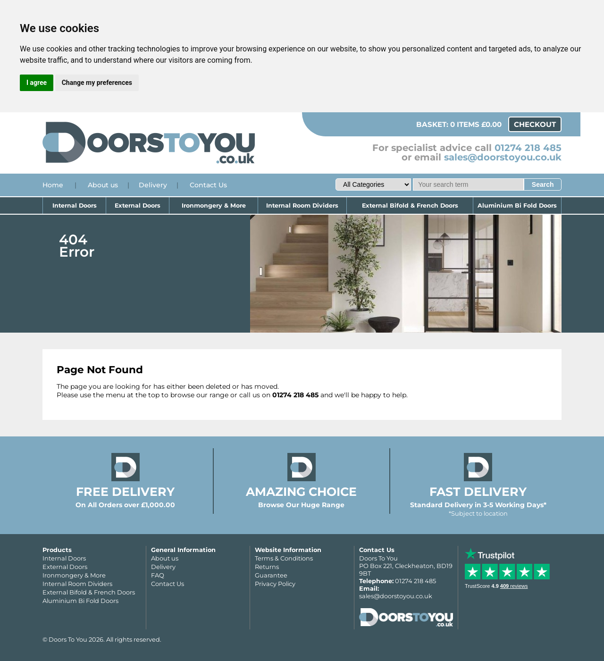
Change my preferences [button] (97, 82)
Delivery (153, 185)
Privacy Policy (275, 583)
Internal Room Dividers (302, 205)
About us (103, 185)
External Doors (137, 205)
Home (52, 185)
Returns (267, 566)
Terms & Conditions (284, 558)
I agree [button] (36, 82)
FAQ (157, 575)
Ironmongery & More (214, 205)
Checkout (535, 124)
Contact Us (208, 185)
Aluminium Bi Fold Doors (517, 205)
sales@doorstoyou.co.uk (503, 157)
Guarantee (271, 575)
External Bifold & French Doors (410, 205)
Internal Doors (74, 205)
